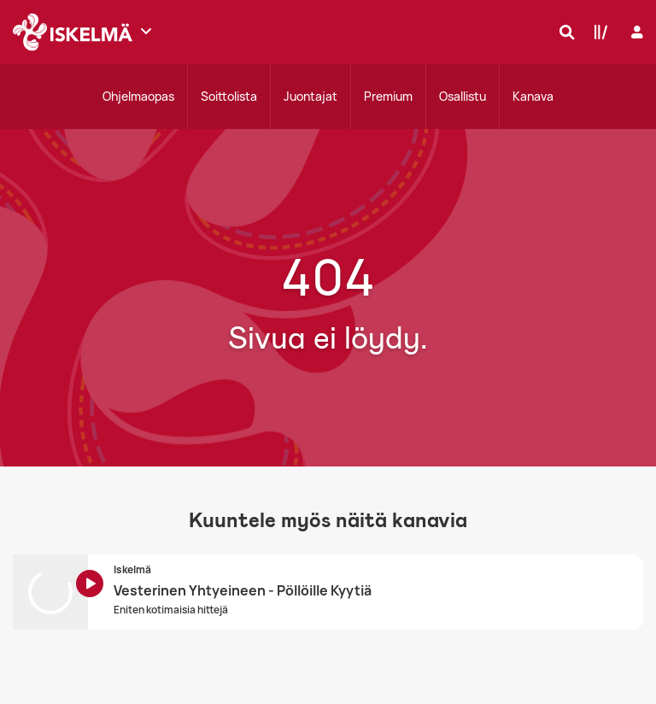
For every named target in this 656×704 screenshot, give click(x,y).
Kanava (533, 96)
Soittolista (229, 96)
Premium (388, 96)
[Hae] (563, 31)
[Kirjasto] (597, 31)
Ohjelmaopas (138, 96)
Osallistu (462, 96)
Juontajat (310, 96)
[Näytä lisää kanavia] (146, 31)
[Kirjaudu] (635, 32)
